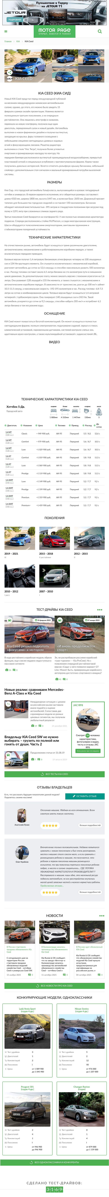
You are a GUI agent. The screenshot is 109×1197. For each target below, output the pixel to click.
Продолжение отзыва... (52, 886)
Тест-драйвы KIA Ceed (54, 609)
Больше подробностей (90, 825)
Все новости (101, 915)
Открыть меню (5, 34)
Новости (54, 916)
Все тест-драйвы (99, 609)
